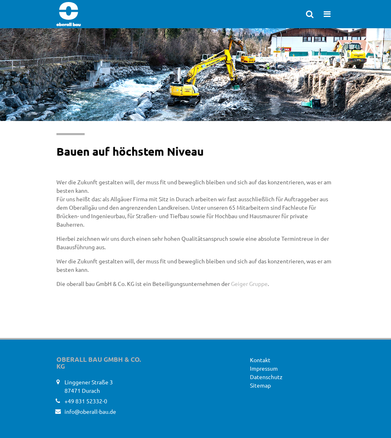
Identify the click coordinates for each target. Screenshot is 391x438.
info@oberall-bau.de (90, 411)
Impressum (264, 368)
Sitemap (260, 385)
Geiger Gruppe (249, 283)
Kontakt (260, 359)
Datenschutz (266, 376)
